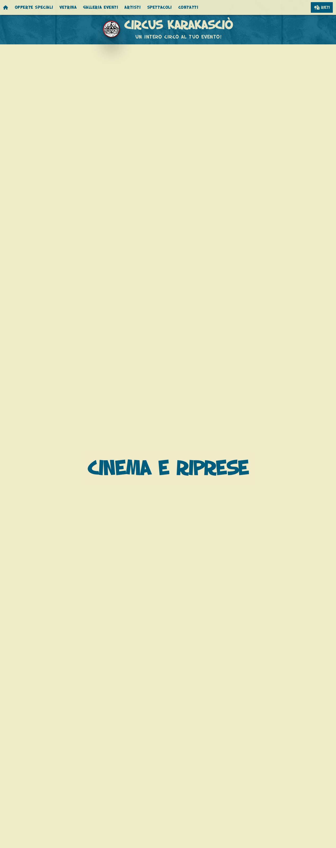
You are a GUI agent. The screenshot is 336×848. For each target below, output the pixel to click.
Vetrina (68, 7)
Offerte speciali (34, 7)
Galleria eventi (100, 7)
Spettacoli (159, 7)
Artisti (132, 7)
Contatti (188, 7)
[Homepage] (6, 7)
